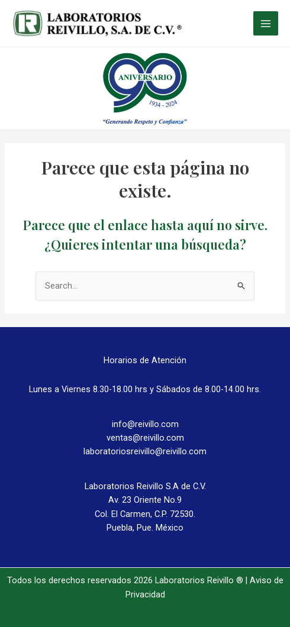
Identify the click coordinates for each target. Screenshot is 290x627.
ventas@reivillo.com (145, 437)
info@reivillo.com (145, 424)
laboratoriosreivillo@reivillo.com (145, 451)
